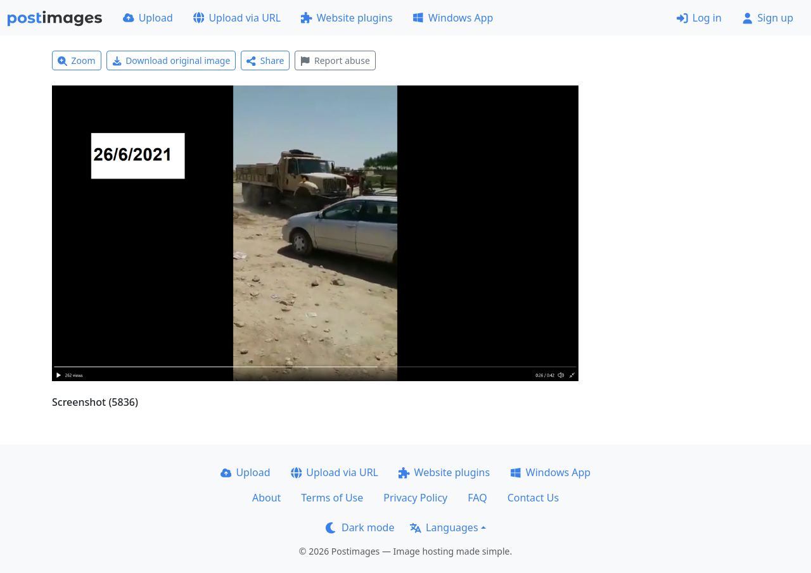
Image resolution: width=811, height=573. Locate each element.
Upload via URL (237, 18)
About (266, 498)
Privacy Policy (415, 498)
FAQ (477, 498)
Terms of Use (332, 498)
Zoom (77, 60)
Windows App (452, 18)
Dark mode (360, 527)
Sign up (767, 18)
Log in (699, 18)
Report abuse (334, 60)
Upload (148, 18)
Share (265, 60)
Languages (444, 527)
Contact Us (533, 498)
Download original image (171, 60)
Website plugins (346, 18)
